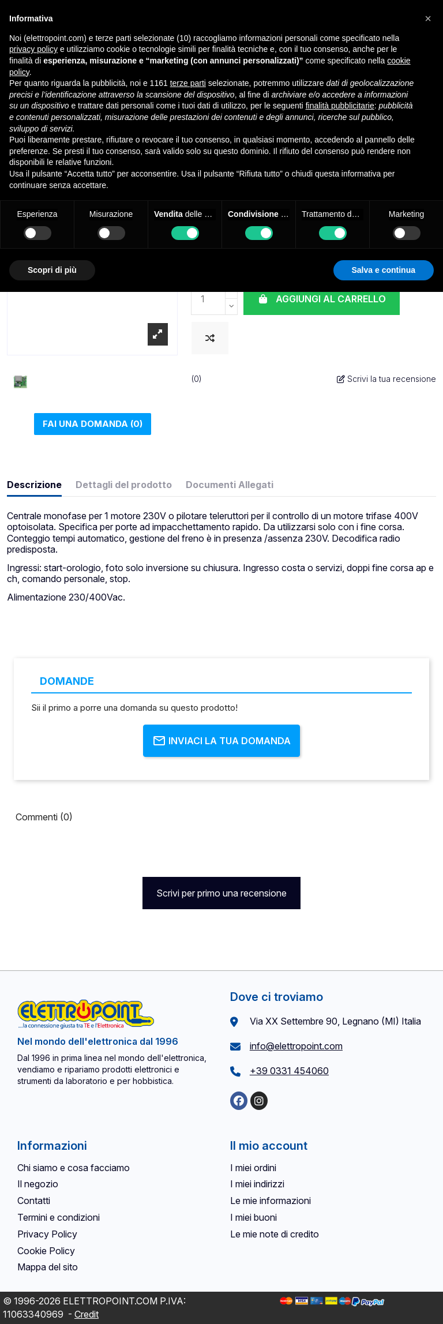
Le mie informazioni (270, 1200)
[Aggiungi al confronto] (210, 338)
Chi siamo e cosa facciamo (73, 1167)
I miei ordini (253, 1167)
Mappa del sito (47, 1267)
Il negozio (37, 1184)
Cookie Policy (46, 1251)
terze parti (188, 83)
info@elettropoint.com (296, 1046)
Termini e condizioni (58, 1217)
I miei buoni (253, 1217)
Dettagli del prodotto (124, 484)
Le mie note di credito (274, 1234)
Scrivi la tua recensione (386, 379)
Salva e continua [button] (383, 270)
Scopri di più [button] (52, 270)
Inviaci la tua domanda (221, 741)
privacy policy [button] (33, 49)
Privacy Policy (47, 1234)
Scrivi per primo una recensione (221, 893)
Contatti (33, 1200)
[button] (428, 18)
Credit (86, 1314)
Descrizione (34, 484)
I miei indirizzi (257, 1184)
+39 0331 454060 (289, 1071)
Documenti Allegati (229, 484)
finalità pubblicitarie (340, 105)
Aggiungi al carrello (321, 299)
